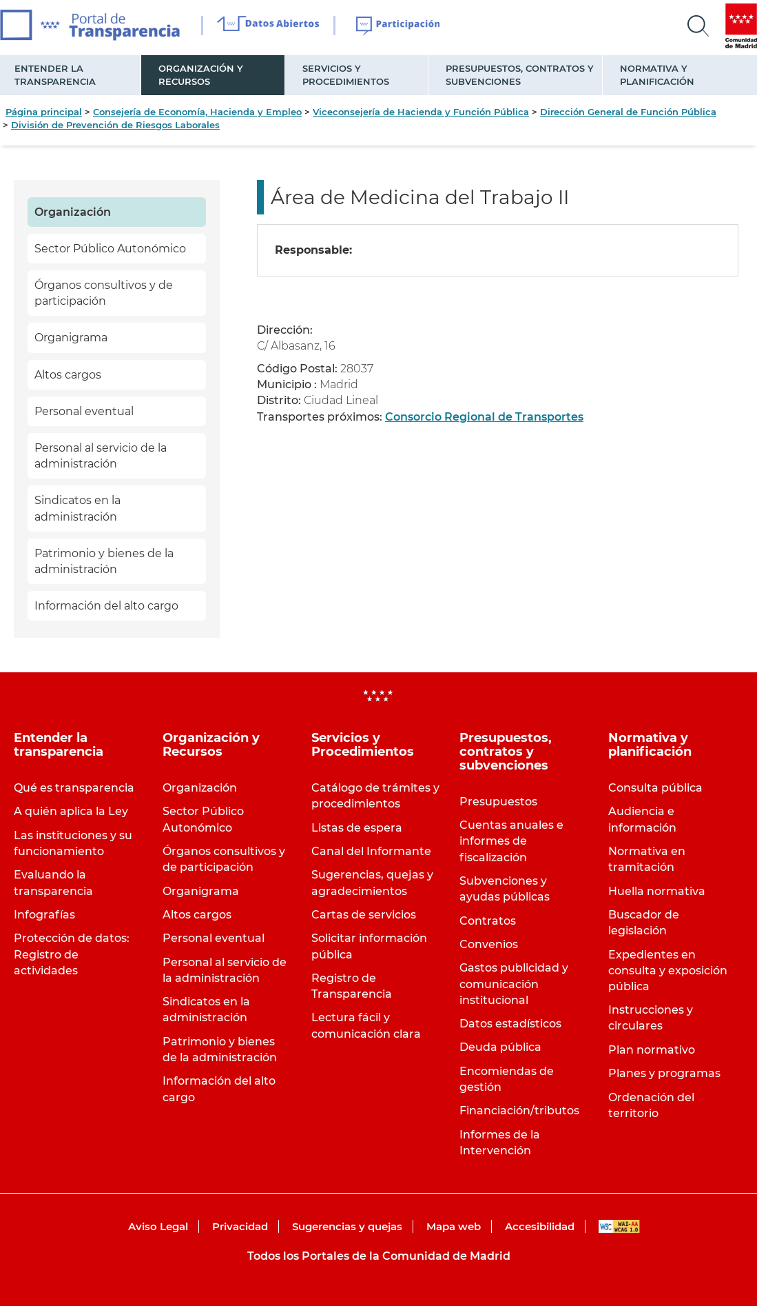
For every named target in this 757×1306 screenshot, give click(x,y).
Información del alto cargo (106, 605)
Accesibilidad (539, 1226)
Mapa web (453, 1226)
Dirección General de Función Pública (628, 111)
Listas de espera (356, 827)
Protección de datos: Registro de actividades (71, 954)
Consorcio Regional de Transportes (484, 416)
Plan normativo (651, 1049)
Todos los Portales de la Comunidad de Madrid (378, 1256)
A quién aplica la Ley (71, 811)
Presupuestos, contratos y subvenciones (520, 75)
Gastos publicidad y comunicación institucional (513, 983)
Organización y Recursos (200, 75)
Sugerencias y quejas (347, 1226)
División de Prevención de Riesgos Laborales (115, 124)
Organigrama (70, 337)
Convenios (488, 944)
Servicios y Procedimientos (345, 75)
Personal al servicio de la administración (100, 455)
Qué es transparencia (74, 787)
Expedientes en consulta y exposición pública (667, 970)
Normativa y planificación (657, 75)
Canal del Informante (371, 851)
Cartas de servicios (363, 914)
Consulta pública (655, 787)
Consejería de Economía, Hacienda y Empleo (197, 111)
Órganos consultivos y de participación (103, 293)
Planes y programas (664, 1073)
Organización (72, 212)
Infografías (44, 914)
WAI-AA (619, 1226)
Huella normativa (656, 891)
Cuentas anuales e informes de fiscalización (511, 840)
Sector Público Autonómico (110, 248)
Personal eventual (84, 411)
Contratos (487, 920)
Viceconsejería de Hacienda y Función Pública (421, 111)
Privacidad (240, 1226)
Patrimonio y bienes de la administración (104, 561)
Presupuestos (498, 801)
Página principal (44, 111)
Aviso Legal (158, 1226)
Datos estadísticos (510, 1023)
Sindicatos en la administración (77, 508)
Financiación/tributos (519, 1110)
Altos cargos (67, 374)
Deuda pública (500, 1047)
